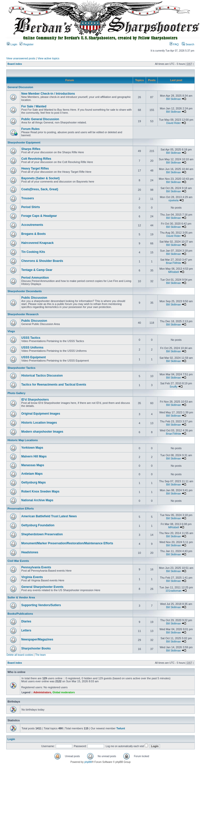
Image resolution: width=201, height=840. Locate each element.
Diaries (26, 621)
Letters (26, 630)
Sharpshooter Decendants (25, 291)
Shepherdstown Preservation (42, 534)
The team (40, 654)
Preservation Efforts (21, 508)
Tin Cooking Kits (33, 252)
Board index (15, 64)
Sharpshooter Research (23, 314)
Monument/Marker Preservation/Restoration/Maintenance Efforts (67, 543)
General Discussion (20, 87)
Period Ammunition (35, 277)
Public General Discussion (40, 119)
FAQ (174, 44)
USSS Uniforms (32, 347)
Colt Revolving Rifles (36, 158)
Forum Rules (30, 129)
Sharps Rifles (30, 149)
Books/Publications (20, 613)
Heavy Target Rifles (35, 168)
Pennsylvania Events (36, 567)
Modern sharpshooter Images (42, 431)
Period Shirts (30, 207)
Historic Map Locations (23, 440)
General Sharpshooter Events (42, 587)
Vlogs (11, 331)
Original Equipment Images (40, 413)
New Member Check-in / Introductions (48, 93)
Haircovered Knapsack (37, 243)
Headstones (29, 552)
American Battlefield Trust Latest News (49, 516)
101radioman (174, 590)
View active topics (48, 58)
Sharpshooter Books (36, 648)
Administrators (42, 692)
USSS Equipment (33, 357)
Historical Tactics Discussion (42, 375)
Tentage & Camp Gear (36, 270)
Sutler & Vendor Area (21, 597)
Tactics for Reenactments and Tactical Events (53, 384)
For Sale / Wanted (33, 106)
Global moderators (63, 692)
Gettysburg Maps (33, 482)
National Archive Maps (37, 500)
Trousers (27, 198)
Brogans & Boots (33, 234)
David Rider (173, 122)
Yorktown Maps (32, 447)
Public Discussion (34, 297)
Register (27, 44)
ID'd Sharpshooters (35, 399)
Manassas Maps (32, 465)
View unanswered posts (20, 58)
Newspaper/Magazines (37, 639)
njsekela (173, 200)
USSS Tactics (30, 338)
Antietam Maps (31, 473)
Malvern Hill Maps (33, 456)
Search (188, 44)
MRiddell (173, 271)
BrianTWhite (173, 262)
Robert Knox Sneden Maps (40, 491)
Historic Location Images (39, 422)
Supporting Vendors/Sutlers (41, 605)
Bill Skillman (173, 98)
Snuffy (174, 386)
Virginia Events (32, 577)
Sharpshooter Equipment (24, 142)
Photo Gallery (17, 393)
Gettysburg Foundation (37, 525)
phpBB (88, 762)
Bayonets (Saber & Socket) (40, 178)
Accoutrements (32, 225)
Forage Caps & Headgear (39, 216)
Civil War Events (18, 560)
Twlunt (120, 728)
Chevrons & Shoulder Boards (42, 261)
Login (12, 44)
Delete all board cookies (19, 654)
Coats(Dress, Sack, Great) (39, 189)
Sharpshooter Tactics (22, 367)
